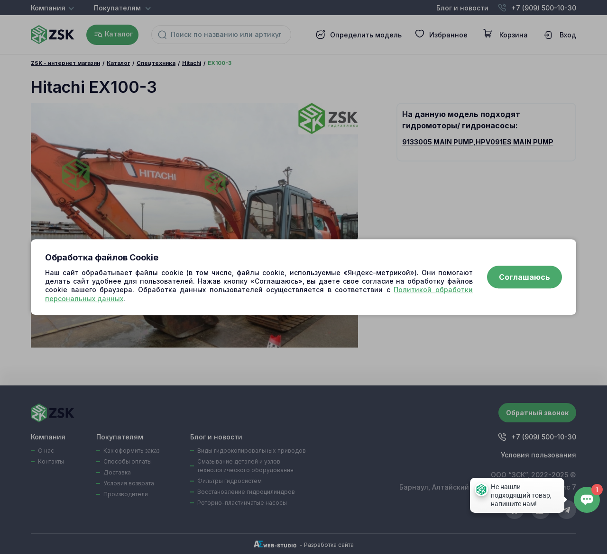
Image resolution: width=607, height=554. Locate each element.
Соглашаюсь (524, 277)
